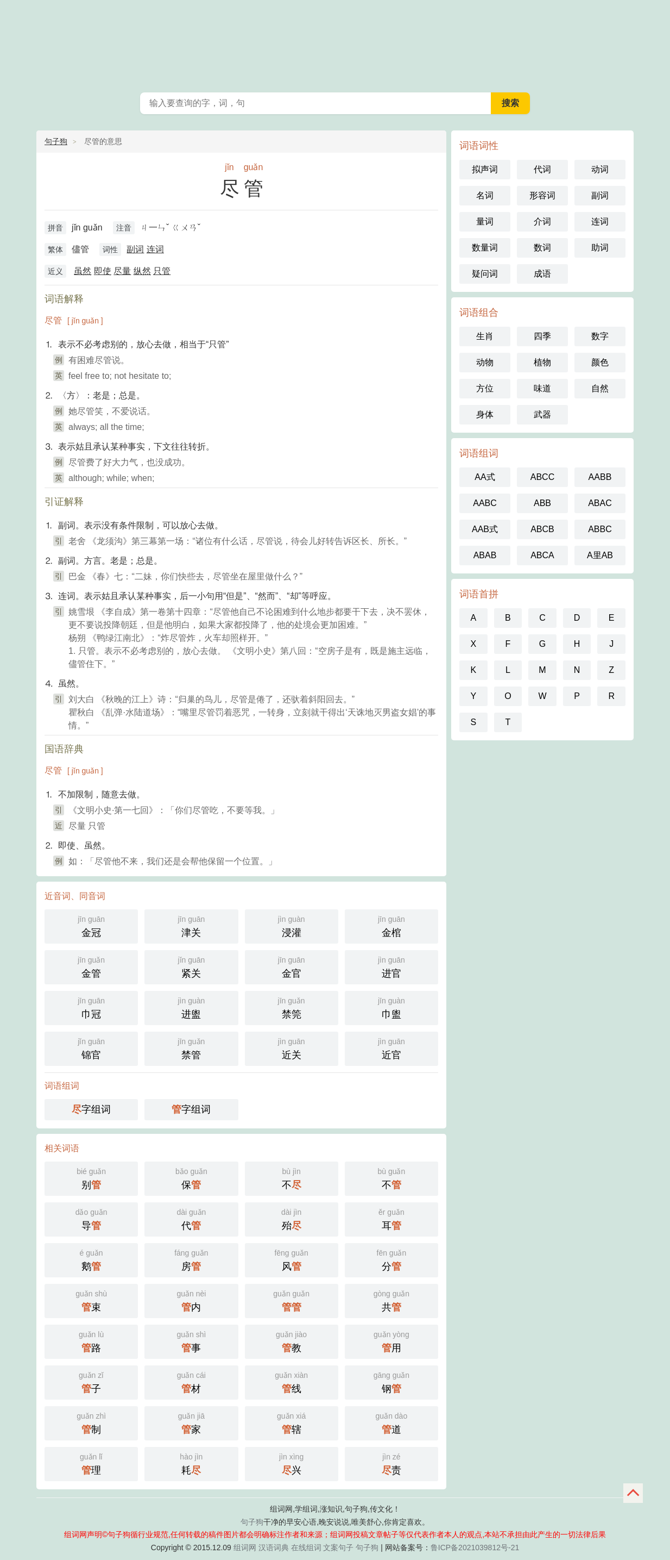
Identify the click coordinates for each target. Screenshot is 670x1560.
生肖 (485, 336)
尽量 (122, 271)
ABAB (485, 555)
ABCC (542, 477)
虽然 (82, 271)
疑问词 (485, 273)
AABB (600, 477)
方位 (485, 388)
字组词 (91, 1109)
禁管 (191, 1047)
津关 (191, 925)
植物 (542, 362)
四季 (542, 336)
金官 (291, 966)
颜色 (600, 362)
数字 (600, 336)
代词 (542, 169)
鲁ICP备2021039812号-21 (475, 1547)
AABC (485, 503)
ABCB (542, 529)
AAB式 (485, 529)
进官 (391, 966)
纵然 (142, 271)
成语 (542, 273)
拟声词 (485, 169)
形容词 (542, 195)
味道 (542, 388)
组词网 (244, 1547)
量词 (485, 221)
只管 (161, 271)
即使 (102, 271)
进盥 (191, 1007)
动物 (485, 362)
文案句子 (338, 1547)
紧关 (191, 966)
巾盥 (391, 1007)
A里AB (600, 555)
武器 (542, 414)
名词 (485, 195)
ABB (542, 503)
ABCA (542, 555)
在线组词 (306, 1547)
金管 (91, 966)
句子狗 (56, 141)
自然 (600, 388)
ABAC (600, 503)
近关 (291, 1047)
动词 (600, 169)
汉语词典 (273, 1547)
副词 (135, 249)
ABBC (600, 529)
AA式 (485, 477)
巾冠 (91, 1007)
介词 (542, 221)
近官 (391, 1047)
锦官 (91, 1047)
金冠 (91, 925)
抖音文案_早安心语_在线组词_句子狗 (335, 43)
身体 (485, 414)
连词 (155, 249)
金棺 (391, 925)
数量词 (485, 247)
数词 (542, 247)
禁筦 (291, 1007)
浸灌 (291, 925)
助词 (600, 247)
